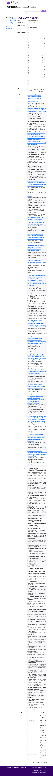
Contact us (9, 28)
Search (44, 10)
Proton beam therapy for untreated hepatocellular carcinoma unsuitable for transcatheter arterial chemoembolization (34, 98)
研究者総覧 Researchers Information (21, 7)
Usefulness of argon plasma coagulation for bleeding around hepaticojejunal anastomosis (36, 386)
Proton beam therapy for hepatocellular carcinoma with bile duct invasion (36, 262)
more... (29, 466)
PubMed (29, 119)
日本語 (25, 13)
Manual (8, 27)
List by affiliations (12, 19)
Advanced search (12, 24)
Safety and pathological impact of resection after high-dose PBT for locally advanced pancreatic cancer (36, 109)
